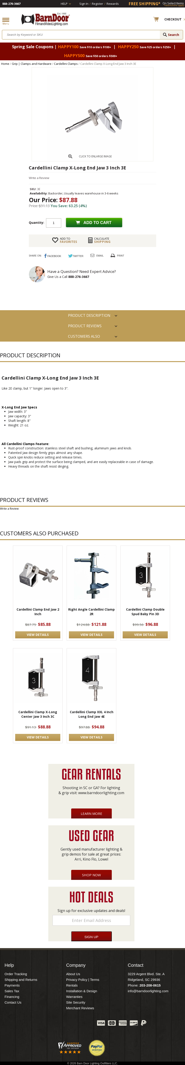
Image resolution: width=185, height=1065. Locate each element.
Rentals (72, 985)
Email (100, 255)
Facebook (48, 1024)
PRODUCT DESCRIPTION (89, 315)
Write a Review (39, 178)
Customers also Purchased (84, 338)
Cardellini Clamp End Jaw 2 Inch (38, 611)
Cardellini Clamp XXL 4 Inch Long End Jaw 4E (91, 714)
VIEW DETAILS (38, 634)
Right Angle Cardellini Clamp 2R (91, 611)
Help (64, 4)
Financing (12, 997)
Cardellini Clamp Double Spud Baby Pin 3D (145, 611)
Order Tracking (16, 974)
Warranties (74, 997)
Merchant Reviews (80, 1008)
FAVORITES (68, 240)
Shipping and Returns (21, 980)
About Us (73, 974)
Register (97, 4)
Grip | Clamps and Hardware (31, 64)
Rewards (113, 4)
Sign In (83, 4)
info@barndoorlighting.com (148, 991)
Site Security (75, 1002)
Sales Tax (12, 991)
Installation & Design (81, 991)
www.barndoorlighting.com (101, 792)
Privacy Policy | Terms (82, 980)
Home (5, 64)
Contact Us (13, 1002)
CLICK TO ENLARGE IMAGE (95, 156)
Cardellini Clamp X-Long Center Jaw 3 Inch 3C (37, 714)
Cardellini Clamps (66, 64)
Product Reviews (85, 325)
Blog (71, 1024)
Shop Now (91, 875)
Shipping (102, 240)
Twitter (59, 1024)
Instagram (82, 1024)
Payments (12, 985)
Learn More (91, 813)
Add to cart (97, 222)
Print (120, 255)
